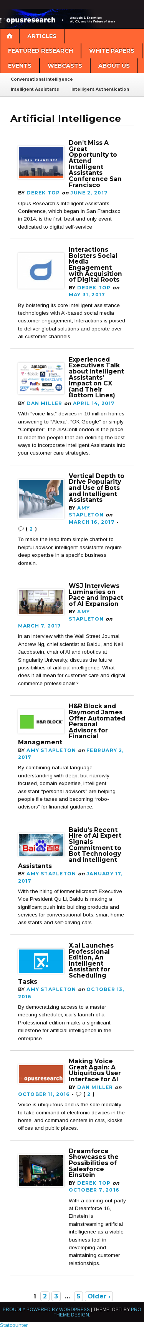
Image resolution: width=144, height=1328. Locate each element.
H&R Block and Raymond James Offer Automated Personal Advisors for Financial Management (71, 724)
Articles (41, 36)
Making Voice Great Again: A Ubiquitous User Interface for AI (95, 1070)
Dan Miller (44, 403)
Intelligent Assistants (35, 89)
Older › (99, 1296)
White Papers (111, 50)
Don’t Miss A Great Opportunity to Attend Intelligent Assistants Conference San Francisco (95, 163)
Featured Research (40, 50)
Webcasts (65, 65)
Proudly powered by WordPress (46, 1309)
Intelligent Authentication (100, 89)
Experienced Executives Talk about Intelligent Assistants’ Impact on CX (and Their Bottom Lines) (96, 377)
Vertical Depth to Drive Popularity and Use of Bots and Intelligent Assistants (96, 488)
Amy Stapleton (51, 750)
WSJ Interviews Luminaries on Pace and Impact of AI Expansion (96, 595)
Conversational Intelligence (42, 79)
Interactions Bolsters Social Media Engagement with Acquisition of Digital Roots (95, 264)
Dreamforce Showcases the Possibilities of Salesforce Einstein (94, 1163)
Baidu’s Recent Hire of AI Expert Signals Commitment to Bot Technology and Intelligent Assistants (69, 848)
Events (19, 65)
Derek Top (43, 193)
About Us (114, 65)
